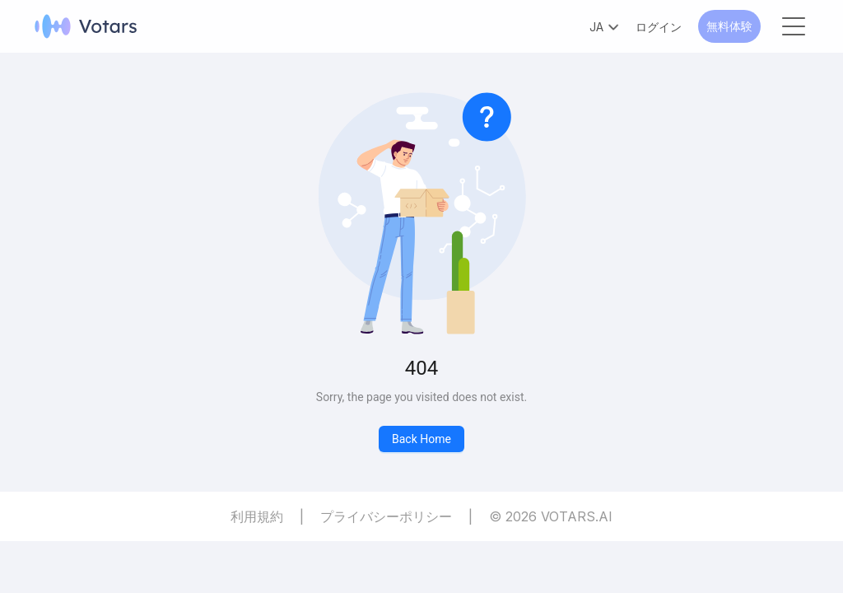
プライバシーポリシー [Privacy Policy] (386, 516)
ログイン (659, 27)
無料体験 (729, 26)
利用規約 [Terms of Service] (257, 516)
